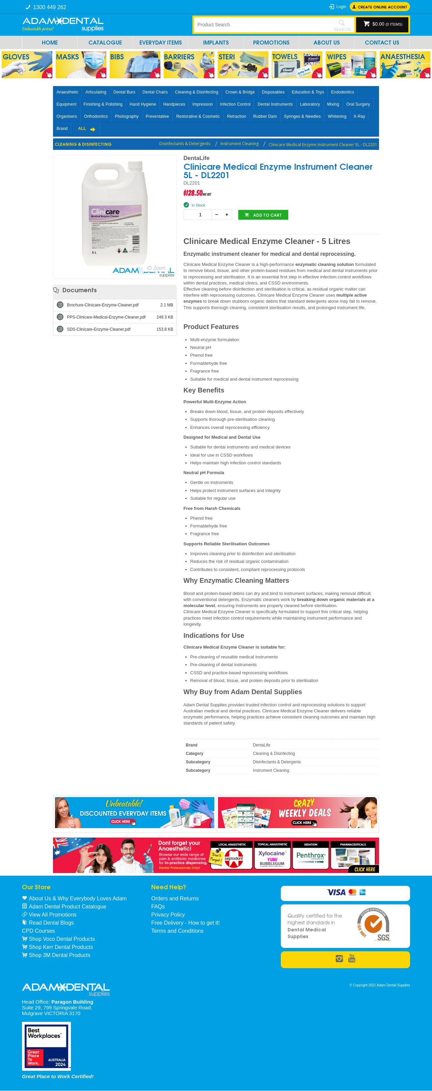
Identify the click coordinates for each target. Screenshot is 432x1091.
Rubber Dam (265, 116)
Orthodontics (96, 116)
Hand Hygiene (143, 104)
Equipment (66, 104)
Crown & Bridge (240, 92)
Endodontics (342, 92)
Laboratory (310, 104)
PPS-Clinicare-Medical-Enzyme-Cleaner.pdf (120, 317)
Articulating (95, 92)
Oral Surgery (358, 104)
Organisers (66, 116)
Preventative (157, 116)
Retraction (236, 116)
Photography (127, 116)
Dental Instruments (275, 104)
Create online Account (382, 6)
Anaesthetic (67, 92)
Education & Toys (308, 92)
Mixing (333, 104)
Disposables (273, 92)
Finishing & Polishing (103, 104)
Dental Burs (124, 92)
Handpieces (174, 104)
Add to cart (267, 215)
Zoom (160, 268)
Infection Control (235, 104)
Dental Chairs (155, 92)
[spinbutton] (199, 215)
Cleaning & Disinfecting (196, 92)
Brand (62, 128)
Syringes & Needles (302, 116)
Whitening (337, 116)
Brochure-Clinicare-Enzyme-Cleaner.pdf (120, 305)
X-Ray (359, 116)
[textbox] (261, 24)
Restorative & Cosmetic (198, 116)
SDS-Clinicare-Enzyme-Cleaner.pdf (120, 329)
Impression (202, 104)
